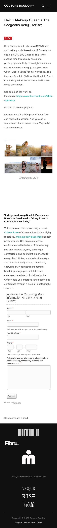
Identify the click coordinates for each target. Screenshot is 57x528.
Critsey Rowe (11, 232)
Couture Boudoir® (19, 5)
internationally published (29, 236)
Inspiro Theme (22, 522)
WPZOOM (37, 522)
